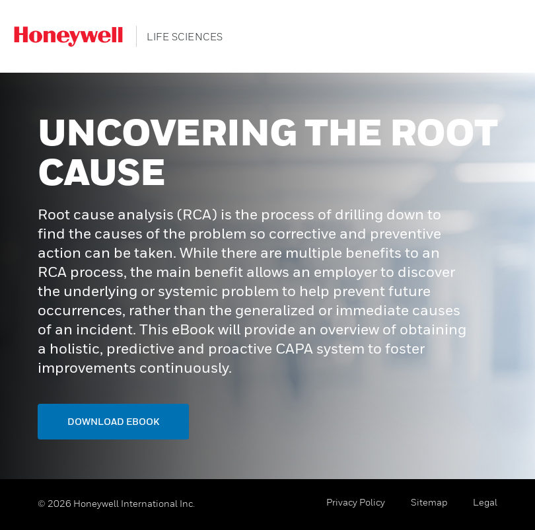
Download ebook (113, 421)
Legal (485, 502)
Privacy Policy (355, 502)
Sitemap (429, 502)
